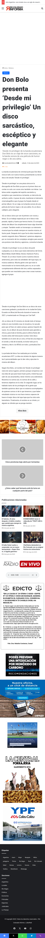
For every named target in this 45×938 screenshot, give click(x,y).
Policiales (5, 899)
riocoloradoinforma (9, 163)
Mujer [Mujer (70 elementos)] (20, 857)
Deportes (5, 903)
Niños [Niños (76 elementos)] (35, 857)
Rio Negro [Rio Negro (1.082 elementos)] (22, 861)
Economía (5, 896)
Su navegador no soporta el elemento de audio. (22, 575)
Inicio (5, 68)
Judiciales (5, 906)
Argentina (5, 882)
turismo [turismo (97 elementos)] (19, 865)
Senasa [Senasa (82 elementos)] (11, 865)
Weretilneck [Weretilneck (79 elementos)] (14, 869)
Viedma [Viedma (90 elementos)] (5, 869)
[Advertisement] (22, 40)
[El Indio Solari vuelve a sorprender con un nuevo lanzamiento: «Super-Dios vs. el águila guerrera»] (12, 537)
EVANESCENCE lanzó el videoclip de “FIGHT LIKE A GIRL (32, 521)
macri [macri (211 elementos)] (13, 857)
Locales (4, 885)
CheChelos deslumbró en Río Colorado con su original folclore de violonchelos (33, 547)
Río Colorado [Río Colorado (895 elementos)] (38, 861)
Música (11, 68)
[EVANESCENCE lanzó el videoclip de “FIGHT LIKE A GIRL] (33, 511)
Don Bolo (22, 411)
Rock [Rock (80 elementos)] (29, 861)
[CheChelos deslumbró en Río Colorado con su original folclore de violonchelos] (33, 537)
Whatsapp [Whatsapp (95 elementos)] (24, 869)
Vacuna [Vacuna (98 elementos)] (27, 865)
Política (4, 892)
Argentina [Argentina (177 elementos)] (6, 857)
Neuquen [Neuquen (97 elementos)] (27, 857)
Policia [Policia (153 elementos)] (14, 861)
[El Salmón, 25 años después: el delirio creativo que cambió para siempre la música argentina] (12, 511)
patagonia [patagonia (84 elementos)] (6, 861)
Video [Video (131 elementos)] (34, 865)
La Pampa (5, 910)
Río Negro (5, 889)
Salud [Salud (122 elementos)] (4, 865)
